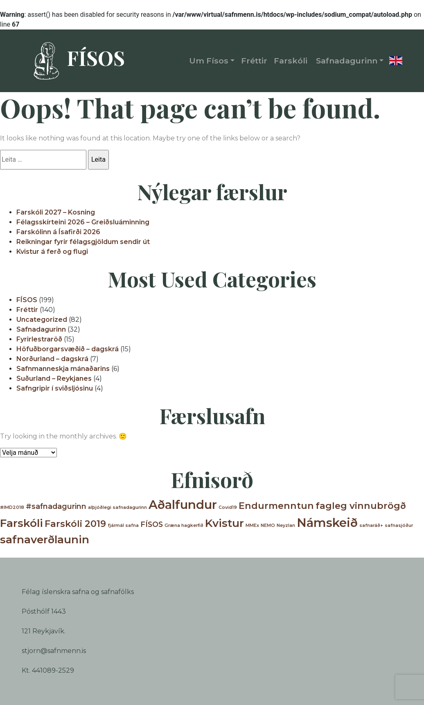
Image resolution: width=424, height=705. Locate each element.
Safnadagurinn (41, 329)
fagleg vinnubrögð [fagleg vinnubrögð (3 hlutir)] (361, 505)
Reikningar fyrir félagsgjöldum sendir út (83, 242)
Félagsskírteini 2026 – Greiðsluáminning (82, 222)
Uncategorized (41, 319)
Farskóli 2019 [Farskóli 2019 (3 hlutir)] (75, 523)
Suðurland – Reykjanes (54, 378)
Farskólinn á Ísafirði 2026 (58, 232)
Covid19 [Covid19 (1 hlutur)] (228, 507)
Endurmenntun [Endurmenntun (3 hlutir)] (276, 505)
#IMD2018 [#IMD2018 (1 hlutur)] (12, 507)
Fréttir (27, 310)
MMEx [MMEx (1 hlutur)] (252, 525)
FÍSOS (75, 61)
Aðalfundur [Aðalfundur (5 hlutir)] (183, 504)
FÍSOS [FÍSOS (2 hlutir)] (151, 524)
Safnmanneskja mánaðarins (63, 369)
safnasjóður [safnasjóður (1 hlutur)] (399, 525)
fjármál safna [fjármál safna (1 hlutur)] (123, 525)
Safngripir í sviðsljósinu (54, 388)
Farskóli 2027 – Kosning (55, 212)
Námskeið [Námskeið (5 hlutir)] (327, 522)
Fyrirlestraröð (39, 339)
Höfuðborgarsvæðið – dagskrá (67, 349)
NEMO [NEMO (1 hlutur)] (268, 525)
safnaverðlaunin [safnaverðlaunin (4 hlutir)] (44, 539)
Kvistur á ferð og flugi (52, 251)
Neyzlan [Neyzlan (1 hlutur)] (286, 525)
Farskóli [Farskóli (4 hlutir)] (21, 523)
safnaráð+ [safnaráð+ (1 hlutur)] (371, 525)
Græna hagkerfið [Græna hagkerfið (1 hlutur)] (184, 525)
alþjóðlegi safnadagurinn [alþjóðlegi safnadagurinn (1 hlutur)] (117, 507)
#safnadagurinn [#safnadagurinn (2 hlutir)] (56, 506)
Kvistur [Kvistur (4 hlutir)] (224, 523)
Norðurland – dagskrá (52, 359)
